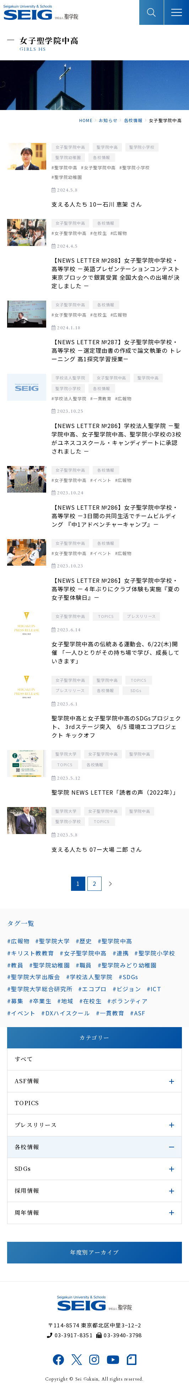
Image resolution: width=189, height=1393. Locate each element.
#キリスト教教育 (30, 953)
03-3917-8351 (70, 1335)
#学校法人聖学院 (89, 976)
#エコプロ (92, 989)
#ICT (154, 989)
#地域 (65, 1001)
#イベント (21, 1013)
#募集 (15, 1001)
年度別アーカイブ (94, 1252)
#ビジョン (127, 989)
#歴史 (84, 941)
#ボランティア (127, 1001)
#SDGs (128, 976)
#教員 (15, 965)
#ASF (137, 1013)
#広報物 (18, 941)
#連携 (121, 953)
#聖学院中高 (115, 941)
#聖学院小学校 (154, 953)
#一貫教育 (110, 1013)
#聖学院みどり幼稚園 (127, 965)
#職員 (84, 965)
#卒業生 (40, 1001)
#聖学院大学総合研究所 (39, 989)
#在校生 (90, 1001)
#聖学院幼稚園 (49, 965)
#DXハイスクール (65, 1013)
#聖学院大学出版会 (33, 976)
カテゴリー (94, 1037)
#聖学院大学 (52, 941)
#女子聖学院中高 (83, 953)
